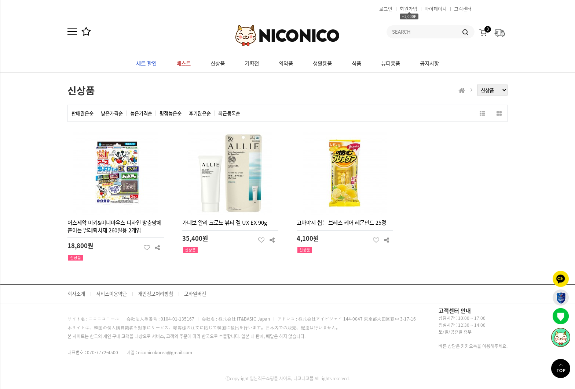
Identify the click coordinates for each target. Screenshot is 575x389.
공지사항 (429, 63)
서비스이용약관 (111, 293)
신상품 (217, 63)
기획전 (252, 63)
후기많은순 (200, 113)
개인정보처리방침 (155, 293)
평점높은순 (171, 113)
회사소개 (76, 293)
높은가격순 (141, 113)
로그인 (385, 8)
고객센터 (463, 8)
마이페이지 (436, 8)
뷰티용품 (390, 63)
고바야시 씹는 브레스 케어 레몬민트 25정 (341, 222)
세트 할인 (146, 63)
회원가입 (408, 8)
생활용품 (322, 63)
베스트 (183, 63)
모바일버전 (195, 293)
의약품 (286, 63)
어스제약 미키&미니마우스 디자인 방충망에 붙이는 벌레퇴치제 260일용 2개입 (114, 226)
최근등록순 (229, 113)
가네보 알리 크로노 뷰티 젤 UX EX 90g (224, 222)
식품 (356, 63)
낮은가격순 (112, 113)
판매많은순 (83, 113)
